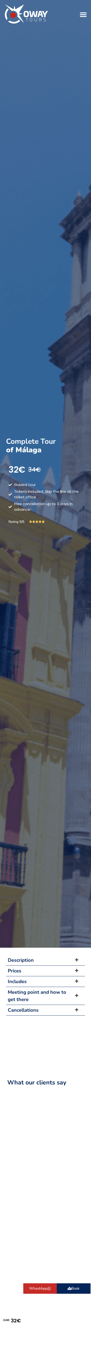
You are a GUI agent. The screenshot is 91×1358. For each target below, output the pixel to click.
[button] (83, 14)
